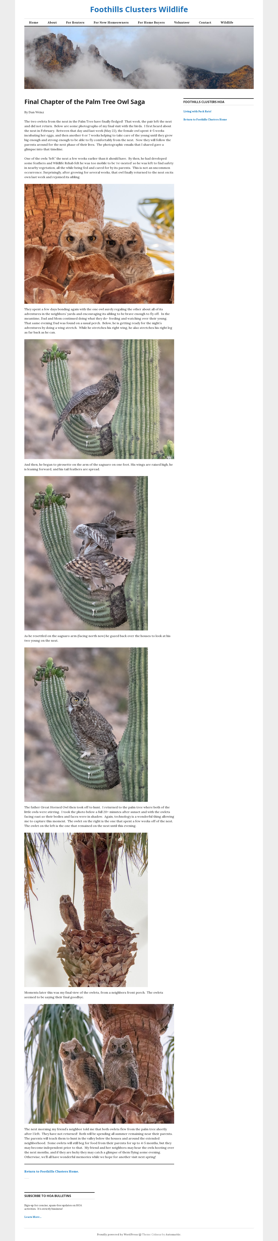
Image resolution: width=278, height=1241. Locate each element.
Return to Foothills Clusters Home (205, 119)
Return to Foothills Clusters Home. (51, 1171)
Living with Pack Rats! (197, 111)
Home (33, 22)
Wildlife (226, 22)
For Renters (75, 22)
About (52, 22)
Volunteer (182, 22)
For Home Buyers (151, 22)
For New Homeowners (111, 22)
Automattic (173, 1234)
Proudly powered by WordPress (117, 1234)
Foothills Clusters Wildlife (139, 9)
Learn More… (33, 1217)
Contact (205, 22)
